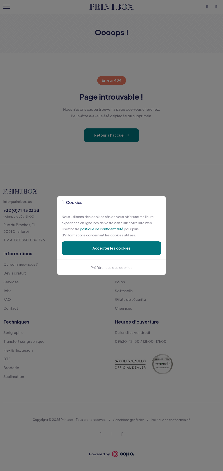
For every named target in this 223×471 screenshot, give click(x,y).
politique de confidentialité (101, 229)
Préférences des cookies (111, 267)
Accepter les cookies (111, 248)
